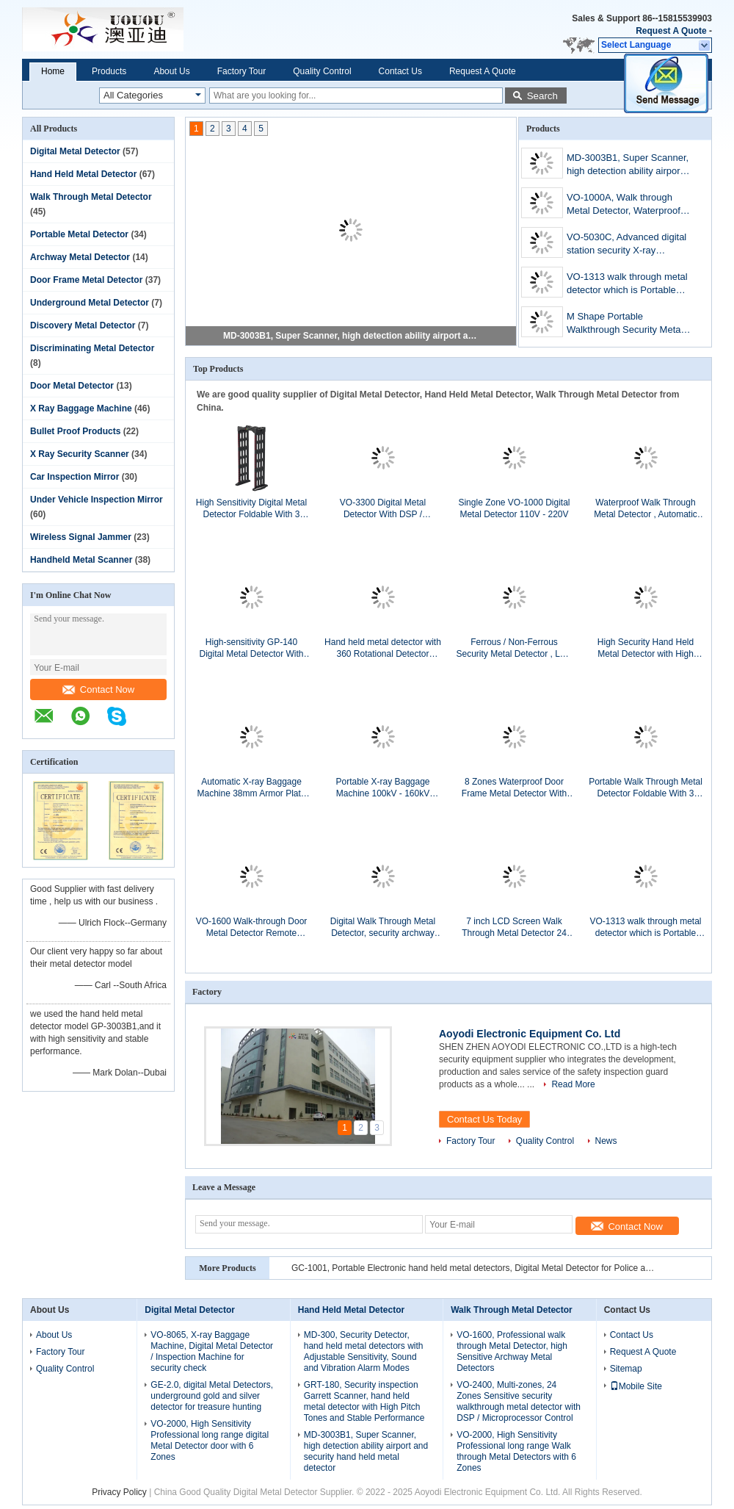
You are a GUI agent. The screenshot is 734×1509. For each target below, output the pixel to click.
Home (53, 71)
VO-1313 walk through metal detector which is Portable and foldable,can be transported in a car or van (627, 284)
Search (542, 95)
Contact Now (98, 689)
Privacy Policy (119, 1492)
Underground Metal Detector (89, 303)
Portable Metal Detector (79, 234)
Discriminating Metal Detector (92, 348)
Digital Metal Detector (75, 151)
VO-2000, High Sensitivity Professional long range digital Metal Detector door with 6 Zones (209, 1440)
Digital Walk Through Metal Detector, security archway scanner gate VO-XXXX (382, 927)
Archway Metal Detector (80, 257)
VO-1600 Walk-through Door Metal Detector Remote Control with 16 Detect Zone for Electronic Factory (252, 927)
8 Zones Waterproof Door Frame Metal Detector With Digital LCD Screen (514, 788)
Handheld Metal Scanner (81, 560)
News (606, 1141)
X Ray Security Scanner (79, 454)
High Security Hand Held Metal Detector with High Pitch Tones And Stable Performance (645, 648)
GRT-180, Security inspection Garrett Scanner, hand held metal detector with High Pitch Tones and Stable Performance (364, 1401)
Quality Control (322, 71)
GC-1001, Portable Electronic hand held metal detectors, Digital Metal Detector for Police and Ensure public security (474, 1268)
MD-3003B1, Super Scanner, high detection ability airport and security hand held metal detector (351, 336)
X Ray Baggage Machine (81, 408)
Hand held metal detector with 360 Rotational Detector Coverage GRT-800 (382, 648)
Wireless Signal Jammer (80, 537)
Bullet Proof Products (75, 431)
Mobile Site (636, 1386)
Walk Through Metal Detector (91, 197)
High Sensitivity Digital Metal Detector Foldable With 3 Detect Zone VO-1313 (251, 508)
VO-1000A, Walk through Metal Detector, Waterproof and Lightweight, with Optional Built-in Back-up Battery (623, 205)
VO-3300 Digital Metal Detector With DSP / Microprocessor (383, 508)
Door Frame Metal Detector (86, 280)
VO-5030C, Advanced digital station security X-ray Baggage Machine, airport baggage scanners (626, 245)
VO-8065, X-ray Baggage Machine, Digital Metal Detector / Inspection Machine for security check (211, 1351)
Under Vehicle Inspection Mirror (96, 499)
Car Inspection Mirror (74, 477)
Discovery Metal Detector (82, 325)
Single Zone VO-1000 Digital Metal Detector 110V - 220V (514, 508)
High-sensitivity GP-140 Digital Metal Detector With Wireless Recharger (251, 648)
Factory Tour (241, 71)
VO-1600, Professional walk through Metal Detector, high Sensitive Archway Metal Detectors (512, 1351)
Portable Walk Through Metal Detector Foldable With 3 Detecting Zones (645, 788)
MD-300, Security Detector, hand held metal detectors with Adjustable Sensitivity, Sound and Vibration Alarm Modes (364, 1351)
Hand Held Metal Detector (83, 174)
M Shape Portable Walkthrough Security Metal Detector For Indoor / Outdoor (625, 324)
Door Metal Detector (72, 386)
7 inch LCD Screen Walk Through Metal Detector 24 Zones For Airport (514, 927)
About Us (171, 71)
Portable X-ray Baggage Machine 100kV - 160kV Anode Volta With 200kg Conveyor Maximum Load (383, 788)
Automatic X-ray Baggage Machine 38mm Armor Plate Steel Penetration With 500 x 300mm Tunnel (251, 788)
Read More (573, 1084)
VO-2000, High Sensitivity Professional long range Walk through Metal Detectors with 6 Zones (516, 1451)
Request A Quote (671, 31)
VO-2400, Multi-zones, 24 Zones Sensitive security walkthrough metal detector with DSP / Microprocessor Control (519, 1401)
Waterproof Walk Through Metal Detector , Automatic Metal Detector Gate (645, 508)
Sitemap (626, 1369)
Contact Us (400, 71)
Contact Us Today (484, 1119)
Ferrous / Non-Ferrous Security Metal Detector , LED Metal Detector (514, 648)
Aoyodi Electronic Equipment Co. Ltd (529, 1034)
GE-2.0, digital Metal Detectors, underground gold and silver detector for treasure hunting (211, 1396)
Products (109, 71)
